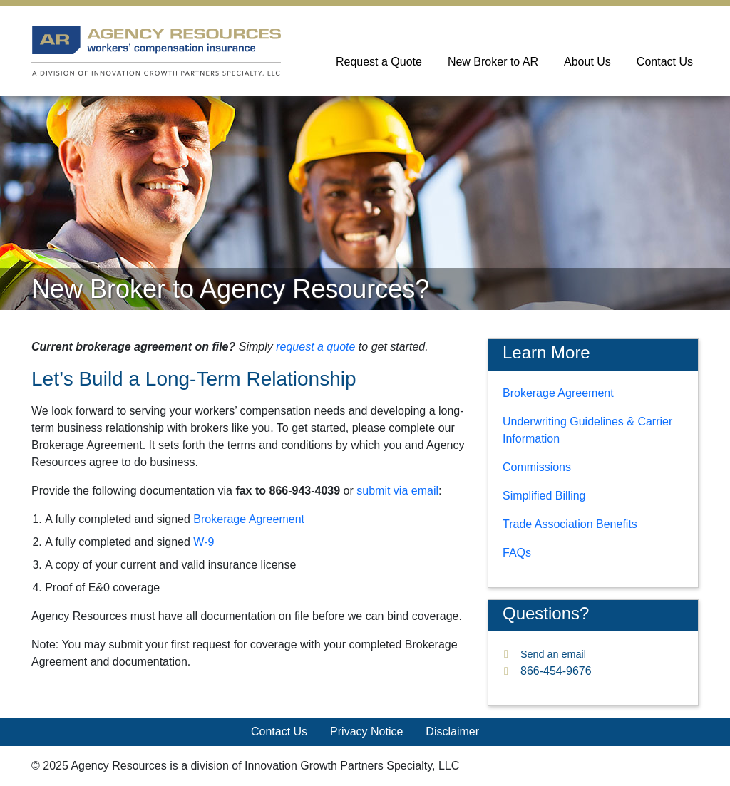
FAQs (517, 553)
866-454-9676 (556, 671)
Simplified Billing (544, 496)
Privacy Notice (366, 731)
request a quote (315, 347)
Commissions (537, 467)
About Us (587, 62)
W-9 (203, 542)
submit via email (397, 491)
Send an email (553, 654)
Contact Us (665, 62)
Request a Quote (379, 62)
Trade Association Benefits (570, 524)
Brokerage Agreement (248, 519)
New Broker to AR (493, 62)
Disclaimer (452, 731)
